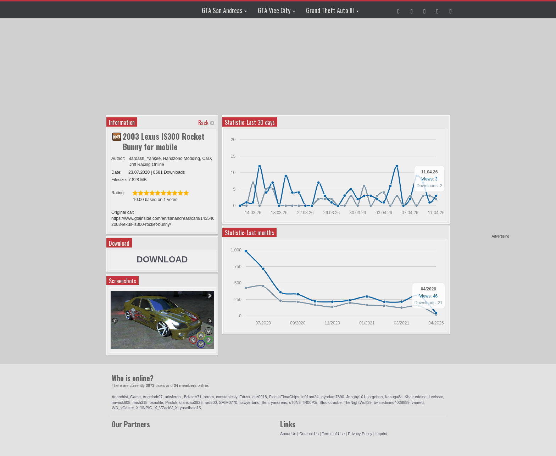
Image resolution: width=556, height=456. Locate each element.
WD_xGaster (123, 408)
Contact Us (308, 434)
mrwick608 (121, 402)
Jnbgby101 (356, 397)
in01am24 (309, 397)
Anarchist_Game (126, 397)
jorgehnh (375, 397)
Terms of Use (333, 434)
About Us (288, 434)
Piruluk (171, 402)
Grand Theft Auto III (332, 10)
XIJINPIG (144, 408)
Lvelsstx (436, 397)
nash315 (140, 402)
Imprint (382, 434)
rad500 (211, 402)
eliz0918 (259, 397)
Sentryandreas (274, 402)
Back (203, 122)
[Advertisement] (482, 127)
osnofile (156, 402)
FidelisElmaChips (284, 397)
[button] (398, 9)
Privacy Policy (360, 434)
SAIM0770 (228, 402)
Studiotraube (330, 402)
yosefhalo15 (190, 408)
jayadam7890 (332, 397)
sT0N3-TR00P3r (303, 402)
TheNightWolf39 (358, 402)
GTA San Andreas (224, 10)
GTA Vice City (276, 10)
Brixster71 (193, 397)
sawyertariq (249, 402)
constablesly (226, 397)
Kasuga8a (394, 397)
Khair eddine (416, 397)
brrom (209, 397)
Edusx (244, 397)
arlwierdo (173, 397)
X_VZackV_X (165, 408)
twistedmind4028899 (392, 402)
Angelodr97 (152, 397)
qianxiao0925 (190, 402)
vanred (418, 402)
